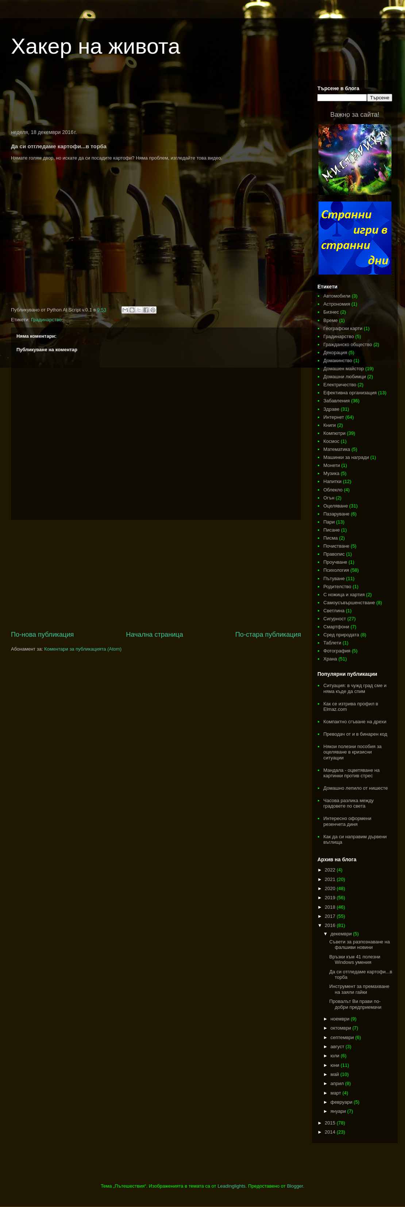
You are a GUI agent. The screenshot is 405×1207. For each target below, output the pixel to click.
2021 (331, 879)
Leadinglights (231, 1186)
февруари (342, 1102)
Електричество (339, 384)
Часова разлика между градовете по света (348, 803)
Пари (329, 522)
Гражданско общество (347, 344)
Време (330, 320)
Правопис (334, 554)
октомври (341, 1028)
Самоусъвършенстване (349, 602)
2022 (331, 870)
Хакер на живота (95, 46)
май (335, 1074)
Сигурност (334, 618)
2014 (331, 1132)
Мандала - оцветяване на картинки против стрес (351, 773)
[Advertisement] (156, 100)
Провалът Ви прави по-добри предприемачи (355, 1004)
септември (343, 1037)
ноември (341, 1019)
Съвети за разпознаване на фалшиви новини (359, 944)
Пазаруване (336, 514)
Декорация (335, 352)
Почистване (336, 546)
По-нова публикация (42, 634)
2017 (331, 916)
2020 (331, 888)
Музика (331, 473)
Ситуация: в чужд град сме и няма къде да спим (354, 688)
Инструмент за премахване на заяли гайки (359, 989)
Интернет (333, 417)
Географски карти (342, 328)
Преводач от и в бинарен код (355, 734)
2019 (331, 897)
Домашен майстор (343, 368)
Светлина (333, 610)
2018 (331, 907)
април (338, 1083)
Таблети (332, 642)
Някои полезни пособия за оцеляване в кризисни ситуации (352, 752)
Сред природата (341, 634)
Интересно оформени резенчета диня (347, 821)
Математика (336, 449)
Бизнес (331, 312)
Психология (336, 570)
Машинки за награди (346, 457)
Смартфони (336, 626)
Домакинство (337, 360)
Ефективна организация (350, 392)
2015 (331, 1123)
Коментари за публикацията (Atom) (83, 649)
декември (342, 933)
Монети (331, 465)
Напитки (332, 481)
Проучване (335, 562)
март (337, 1093)
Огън (328, 498)
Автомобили (336, 296)
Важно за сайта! (354, 114)
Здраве (331, 409)
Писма (330, 538)
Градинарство (46, 319)
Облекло (333, 490)
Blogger (295, 1186)
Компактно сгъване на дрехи (354, 721)
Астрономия (336, 304)
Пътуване (333, 578)
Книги (329, 425)
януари (339, 1111)
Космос (331, 441)
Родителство (337, 586)
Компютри (334, 433)
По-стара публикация (268, 634)
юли (336, 1055)
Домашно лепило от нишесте (355, 788)
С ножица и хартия (343, 594)
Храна (330, 659)
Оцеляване (335, 506)
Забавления (336, 400)
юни (336, 1065)
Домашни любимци (344, 376)
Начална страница (154, 634)
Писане (331, 530)
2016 (331, 925)
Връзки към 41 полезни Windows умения (354, 959)
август (338, 1046)
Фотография (336, 651)
